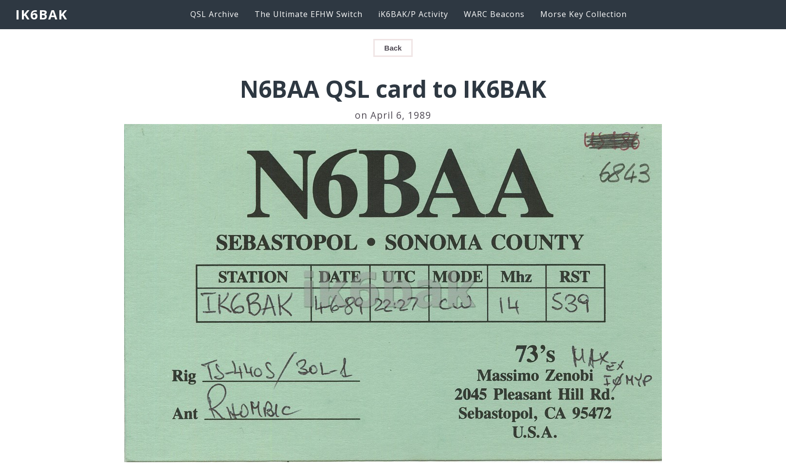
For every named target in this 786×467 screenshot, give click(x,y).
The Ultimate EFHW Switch (309, 14)
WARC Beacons (494, 14)
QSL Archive (214, 14)
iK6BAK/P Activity (413, 14)
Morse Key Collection (583, 14)
